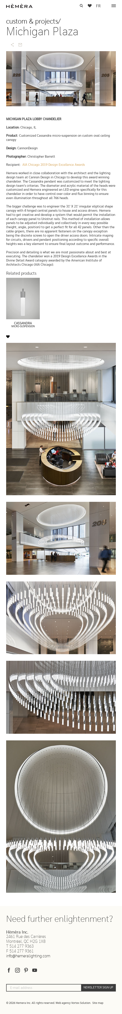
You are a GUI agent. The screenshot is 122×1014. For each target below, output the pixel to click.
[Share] (12, 45)
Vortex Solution (80, 1003)
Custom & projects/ (33, 21)
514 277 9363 (21, 946)
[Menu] (113, 5)
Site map (97, 1003)
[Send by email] (20, 45)
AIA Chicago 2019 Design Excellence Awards (53, 164)
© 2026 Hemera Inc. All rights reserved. (30, 1003)
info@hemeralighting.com (28, 956)
